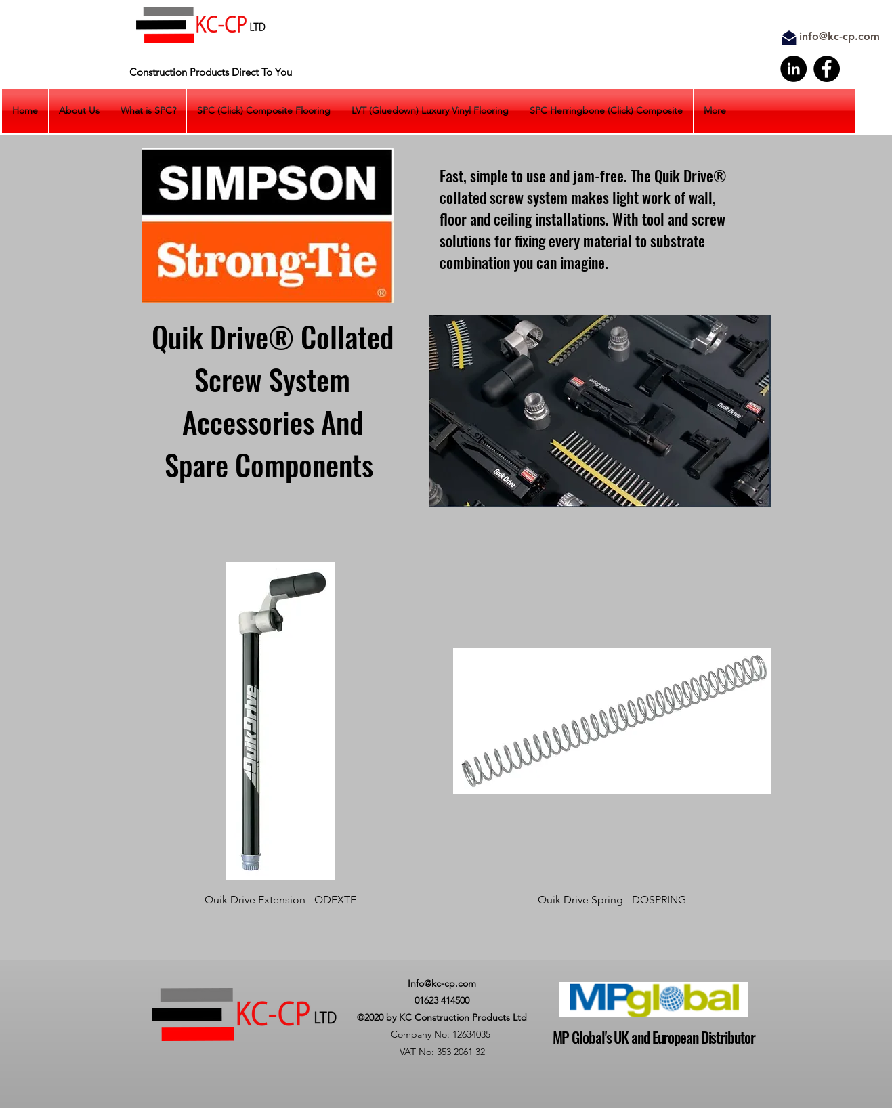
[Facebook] (826, 69)
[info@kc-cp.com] (840, 37)
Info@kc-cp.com (442, 983)
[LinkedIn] (793, 69)
